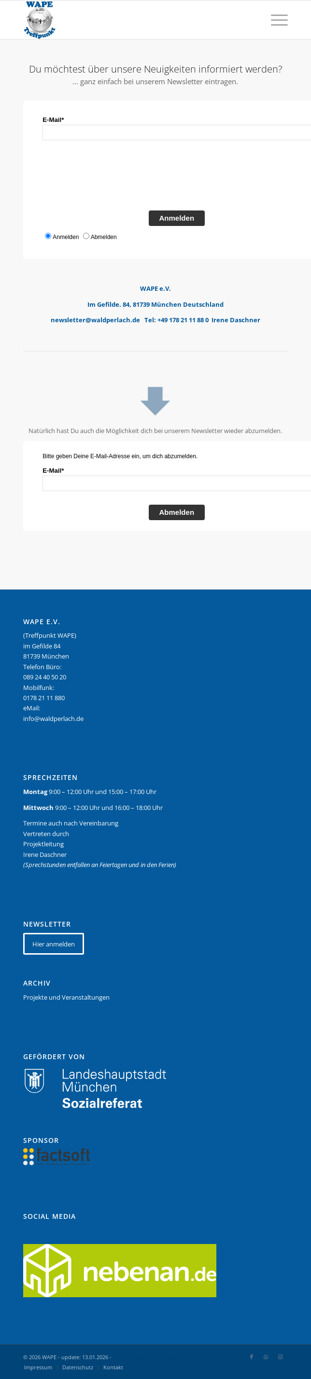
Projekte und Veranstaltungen (66, 997)
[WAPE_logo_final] (129, 19)
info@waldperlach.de (53, 718)
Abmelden (177, 512)
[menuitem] (274, 19)
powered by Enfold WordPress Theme (161, 1357)
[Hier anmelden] (53, 944)
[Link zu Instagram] (280, 1356)
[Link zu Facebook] (251, 1356)
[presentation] (115, 179)
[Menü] (274, 19)
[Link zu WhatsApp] (266, 1356)
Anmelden (177, 218)
